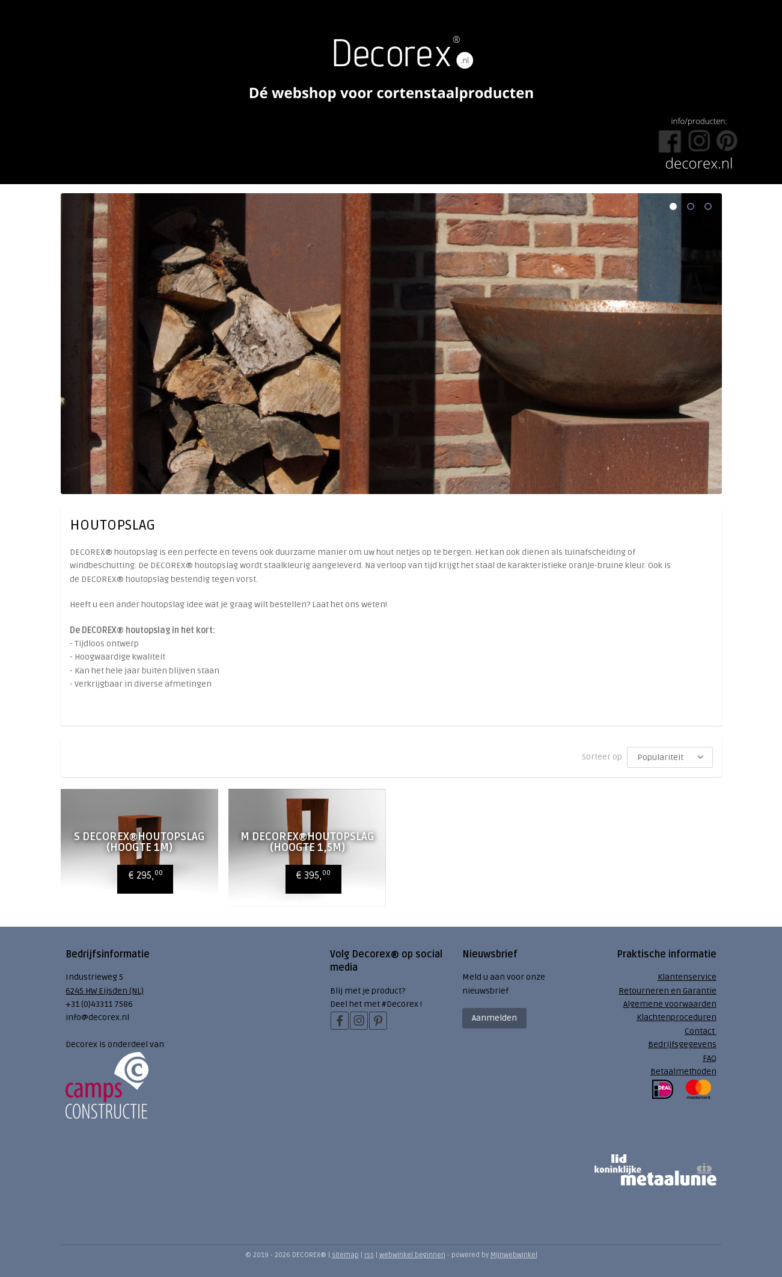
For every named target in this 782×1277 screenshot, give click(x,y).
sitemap (345, 1255)
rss (369, 1255)
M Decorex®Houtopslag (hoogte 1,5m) (307, 842)
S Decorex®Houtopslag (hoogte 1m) (138, 842)
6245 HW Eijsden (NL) (105, 991)
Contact (700, 1031)
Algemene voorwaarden (669, 1004)
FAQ (709, 1058)
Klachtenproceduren (676, 1017)
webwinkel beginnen (412, 1255)
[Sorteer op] (670, 757)
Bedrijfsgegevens (682, 1044)
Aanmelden (494, 1018)
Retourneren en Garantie (667, 991)
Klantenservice (687, 977)
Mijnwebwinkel (513, 1255)
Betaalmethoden (683, 1071)
